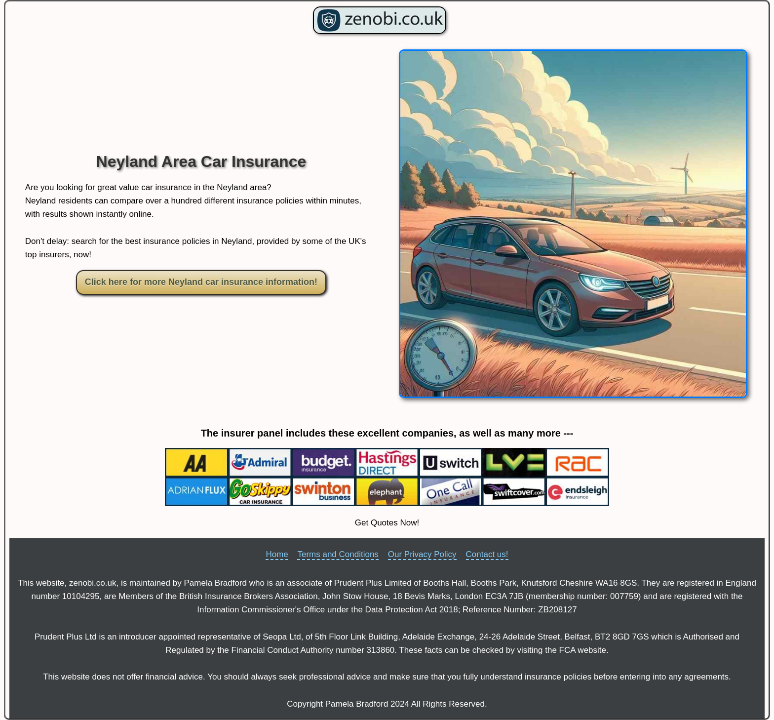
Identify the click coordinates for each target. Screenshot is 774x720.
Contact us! (487, 554)
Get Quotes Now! (387, 522)
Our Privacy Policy (422, 554)
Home (277, 554)
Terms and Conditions (337, 554)
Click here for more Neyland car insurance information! (201, 282)
